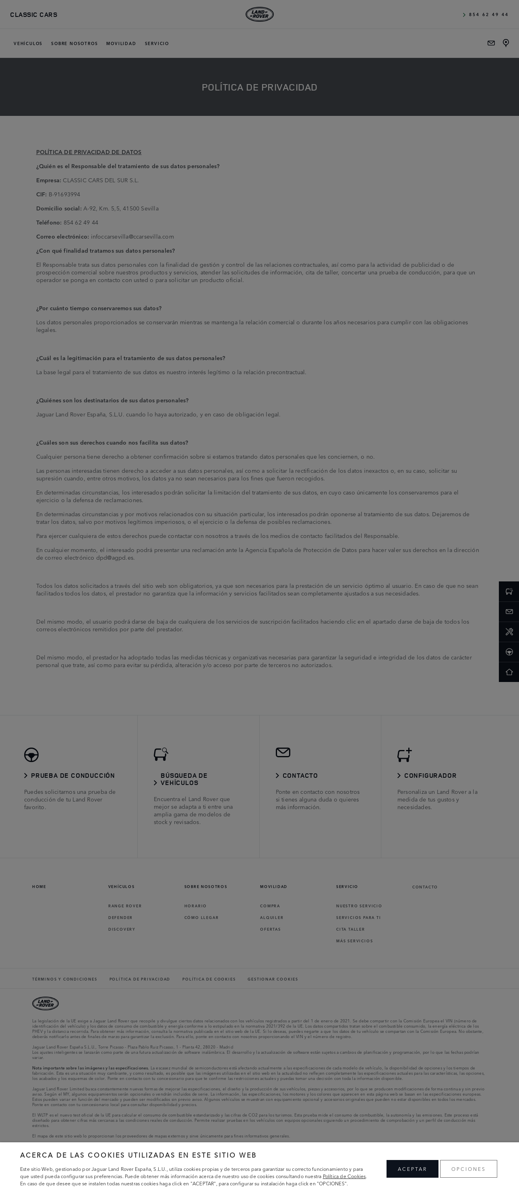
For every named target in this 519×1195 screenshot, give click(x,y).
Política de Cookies (344, 1175)
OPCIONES (468, 1168)
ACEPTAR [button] (412, 1168)
